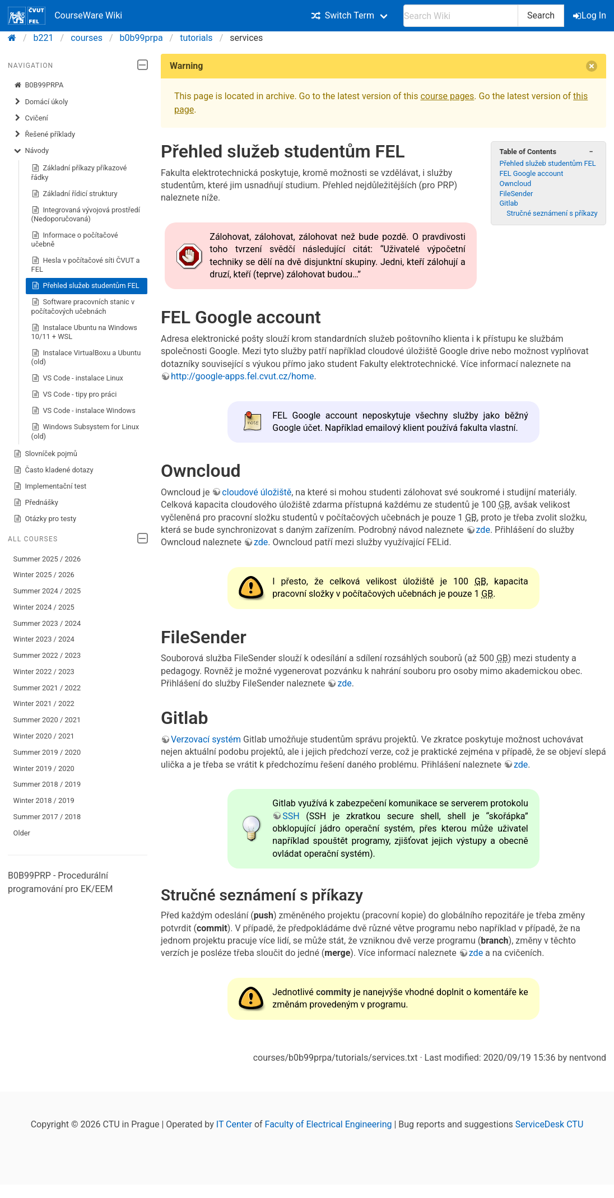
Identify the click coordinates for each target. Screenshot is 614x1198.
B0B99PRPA (38, 85)
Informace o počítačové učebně (74, 239)
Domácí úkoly (40, 101)
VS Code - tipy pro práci (74, 394)
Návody (31, 150)
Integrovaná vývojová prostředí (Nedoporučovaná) (85, 214)
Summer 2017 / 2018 (47, 816)
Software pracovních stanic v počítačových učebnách (83, 306)
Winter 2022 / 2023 (44, 671)
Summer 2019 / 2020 (47, 752)
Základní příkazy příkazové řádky (79, 172)
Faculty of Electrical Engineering (328, 1124)
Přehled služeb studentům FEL (85, 285)
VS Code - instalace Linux (77, 378)
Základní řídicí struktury (74, 193)
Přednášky (35, 502)
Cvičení (30, 118)
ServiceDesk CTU (549, 1124)
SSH (290, 816)
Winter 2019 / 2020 (44, 768)
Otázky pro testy (45, 518)
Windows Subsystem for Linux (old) (85, 431)
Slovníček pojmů (45, 453)
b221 (44, 37)
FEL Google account (531, 173)
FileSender (516, 193)
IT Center (234, 1124)
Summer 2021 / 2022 (47, 688)
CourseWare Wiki (65, 16)
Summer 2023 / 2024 (47, 623)
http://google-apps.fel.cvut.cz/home (242, 376)
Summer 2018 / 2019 (47, 784)
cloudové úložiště (256, 492)
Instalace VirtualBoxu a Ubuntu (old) (86, 357)
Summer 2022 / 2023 (47, 655)
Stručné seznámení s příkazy (551, 213)
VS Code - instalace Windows (83, 410)
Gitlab (508, 203)
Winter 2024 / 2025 (44, 607)
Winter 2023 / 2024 (44, 639)
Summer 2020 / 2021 (47, 720)
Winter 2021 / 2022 (44, 703)
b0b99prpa (141, 37)
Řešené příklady (44, 134)
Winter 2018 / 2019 (44, 800)
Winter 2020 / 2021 (44, 736)
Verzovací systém (206, 739)
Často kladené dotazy (53, 470)
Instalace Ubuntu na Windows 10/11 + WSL (84, 332)
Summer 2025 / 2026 (47, 559)
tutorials (196, 37)
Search (541, 15)
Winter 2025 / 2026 (44, 574)
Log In (590, 15)
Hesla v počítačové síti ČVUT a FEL (85, 264)
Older (21, 833)
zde (483, 529)
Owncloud (515, 183)
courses (87, 37)
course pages (447, 96)
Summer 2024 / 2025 (47, 591)
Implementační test (50, 486)
